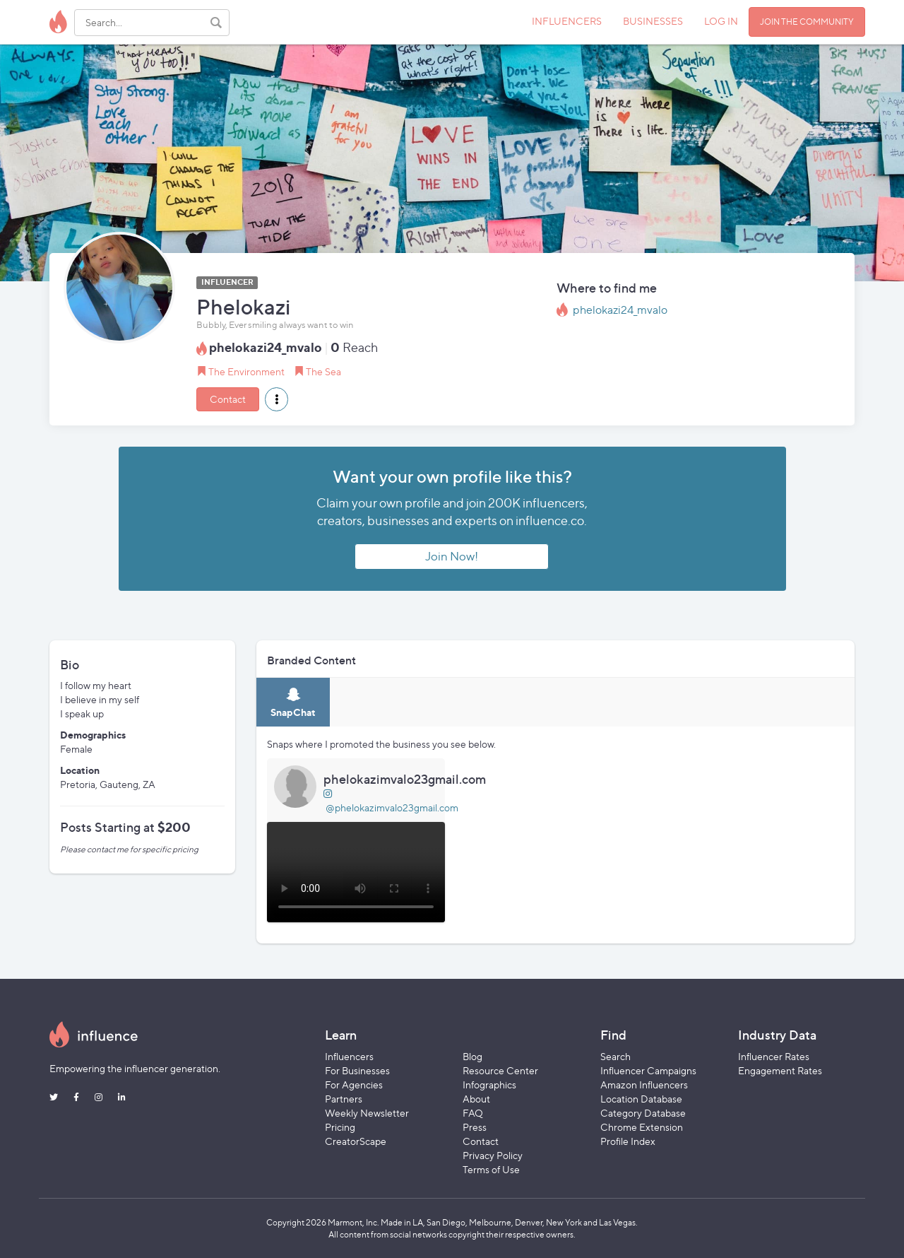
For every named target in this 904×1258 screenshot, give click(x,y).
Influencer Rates (773, 1056)
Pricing (340, 1127)
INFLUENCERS (567, 21)
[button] (276, 399)
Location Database (641, 1099)
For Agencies (354, 1084)
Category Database (643, 1113)
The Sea (323, 371)
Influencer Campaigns (648, 1070)
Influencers (349, 1056)
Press (475, 1127)
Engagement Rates (780, 1070)
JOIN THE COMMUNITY (807, 21)
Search (615, 1056)
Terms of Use (491, 1169)
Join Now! (451, 556)
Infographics (489, 1084)
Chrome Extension (641, 1127)
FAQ (473, 1113)
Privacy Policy (493, 1155)
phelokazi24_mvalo (620, 310)
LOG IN (721, 21)
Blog (472, 1056)
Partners (343, 1099)
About (476, 1099)
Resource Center (500, 1070)
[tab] (293, 702)
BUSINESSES (653, 21)
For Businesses (357, 1070)
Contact (228, 399)
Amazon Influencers (644, 1084)
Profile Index (627, 1141)
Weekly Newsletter (367, 1113)
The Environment (246, 371)
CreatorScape (355, 1141)
